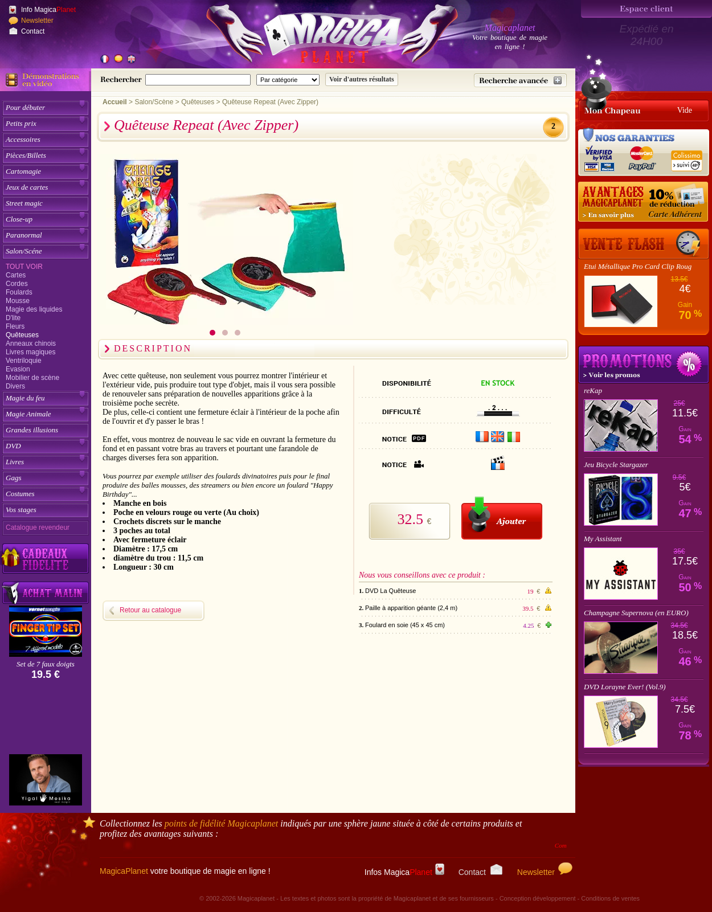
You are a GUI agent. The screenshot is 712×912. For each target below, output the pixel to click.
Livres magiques (30, 352)
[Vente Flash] (643, 243)
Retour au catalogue (150, 610)
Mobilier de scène (32, 378)
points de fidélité (222, 823)
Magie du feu (25, 398)
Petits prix (21, 123)
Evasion (18, 369)
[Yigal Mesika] (45, 779)
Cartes (16, 275)
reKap (593, 390)
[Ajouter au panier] (501, 518)
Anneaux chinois (31, 343)
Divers (15, 386)
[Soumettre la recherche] (361, 79)
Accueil (115, 102)
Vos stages (21, 509)
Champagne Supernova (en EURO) (636, 612)
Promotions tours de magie (643, 364)
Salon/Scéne (24, 251)
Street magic (24, 203)
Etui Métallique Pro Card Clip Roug (637, 266)
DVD (13, 445)
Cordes (17, 284)
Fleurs (15, 326)
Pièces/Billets (26, 155)
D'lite (13, 318)
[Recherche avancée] (520, 80)
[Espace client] (646, 9)
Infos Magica (404, 872)
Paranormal (24, 235)
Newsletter (37, 20)
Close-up (19, 219)
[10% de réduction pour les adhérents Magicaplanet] (643, 202)
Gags (13, 477)
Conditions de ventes (610, 898)
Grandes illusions (32, 430)
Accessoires (23, 139)
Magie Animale (28, 414)
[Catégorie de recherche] (288, 79)
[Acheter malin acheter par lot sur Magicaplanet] (45, 593)
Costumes (20, 493)
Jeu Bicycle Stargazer (616, 464)
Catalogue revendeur (37, 527)
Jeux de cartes (27, 187)
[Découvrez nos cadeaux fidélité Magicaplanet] (45, 558)
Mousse (18, 301)
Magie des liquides (34, 309)
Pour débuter (25, 107)
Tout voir (24, 267)
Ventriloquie (24, 361)
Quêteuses (22, 335)
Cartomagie (23, 171)
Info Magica (48, 10)
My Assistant (603, 538)
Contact (32, 31)
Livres (15, 461)
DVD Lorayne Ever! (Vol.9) (625, 686)
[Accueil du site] (319, 36)
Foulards (19, 292)
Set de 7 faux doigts (46, 664)
